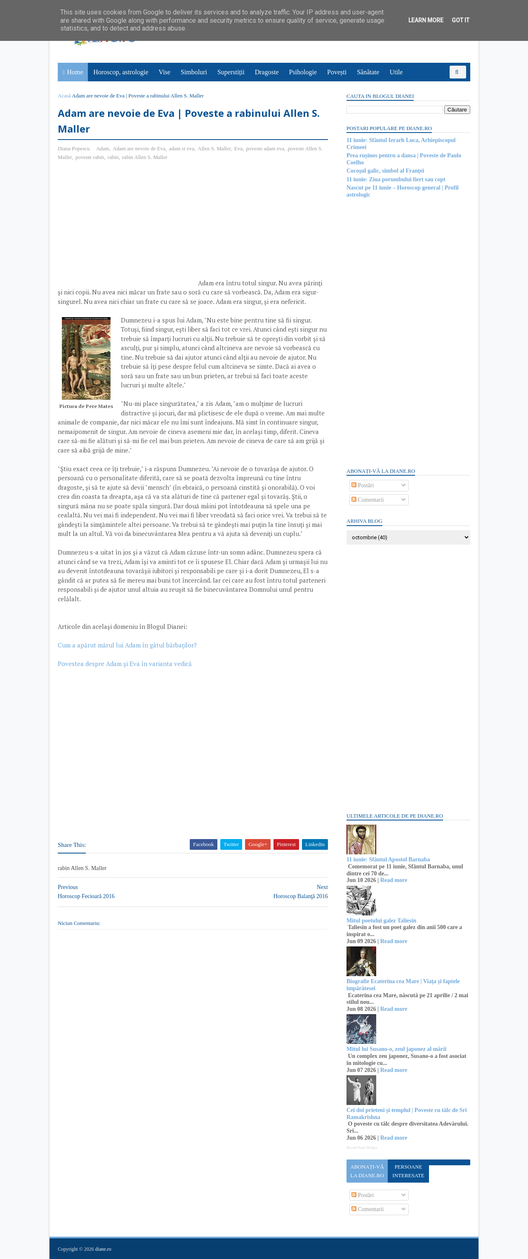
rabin (113, 157)
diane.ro (103, 1249)
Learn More (425, 20)
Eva (238, 148)
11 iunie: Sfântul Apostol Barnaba (388, 859)
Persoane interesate (408, 1171)
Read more (393, 880)
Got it (460, 20)
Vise (164, 72)
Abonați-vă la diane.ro (367, 1171)
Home (75, 72)
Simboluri (194, 72)
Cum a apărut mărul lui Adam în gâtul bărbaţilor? (127, 645)
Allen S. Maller (214, 148)
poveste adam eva (265, 148)
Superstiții (231, 72)
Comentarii (367, 500)
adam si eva (181, 148)
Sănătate (368, 72)
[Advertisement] (127, 227)
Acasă (64, 95)
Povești (336, 72)
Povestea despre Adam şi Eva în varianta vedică (125, 663)
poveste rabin (89, 157)
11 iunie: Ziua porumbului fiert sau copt (396, 179)
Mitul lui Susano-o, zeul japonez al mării (396, 1049)
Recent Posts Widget (361, 1147)
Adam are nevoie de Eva (139, 148)
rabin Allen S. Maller (144, 157)
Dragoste (267, 72)
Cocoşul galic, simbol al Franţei (385, 171)
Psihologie (303, 72)
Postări (362, 485)
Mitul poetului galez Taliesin (381, 921)
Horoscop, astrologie (120, 72)
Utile (396, 72)
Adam (102, 148)
